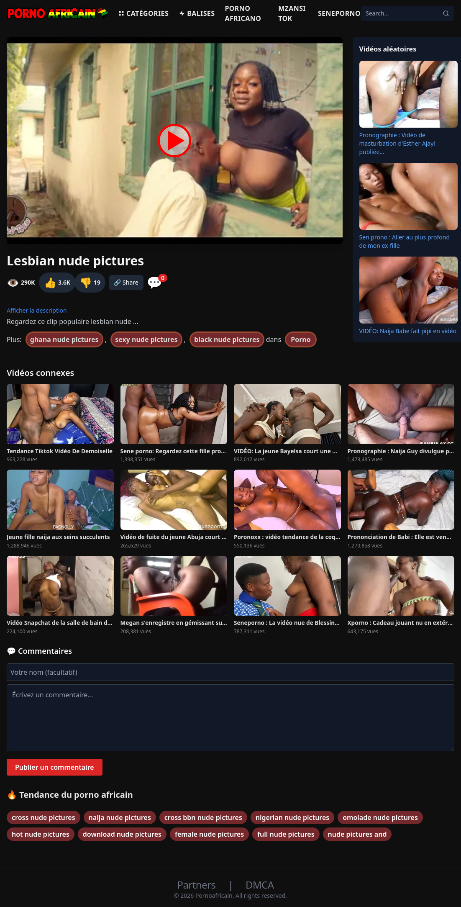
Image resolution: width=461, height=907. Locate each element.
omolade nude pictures (380, 817)
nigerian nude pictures (292, 817)
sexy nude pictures (146, 339)
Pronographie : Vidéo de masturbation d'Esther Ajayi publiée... (397, 143)
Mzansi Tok (292, 13)
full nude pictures (285, 834)
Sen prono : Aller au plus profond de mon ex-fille (404, 241)
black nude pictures (226, 339)
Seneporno (339, 13)
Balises (197, 13)
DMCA (260, 885)
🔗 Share (126, 282)
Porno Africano (243, 13)
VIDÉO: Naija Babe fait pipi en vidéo (408, 331)
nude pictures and (357, 834)
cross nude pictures (43, 817)
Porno (301, 339)
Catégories (143, 13)
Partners (197, 885)
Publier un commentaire (54, 767)
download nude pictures (122, 834)
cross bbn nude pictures (203, 817)
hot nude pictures (40, 834)
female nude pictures (209, 834)
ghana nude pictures (64, 339)
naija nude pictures (120, 817)
